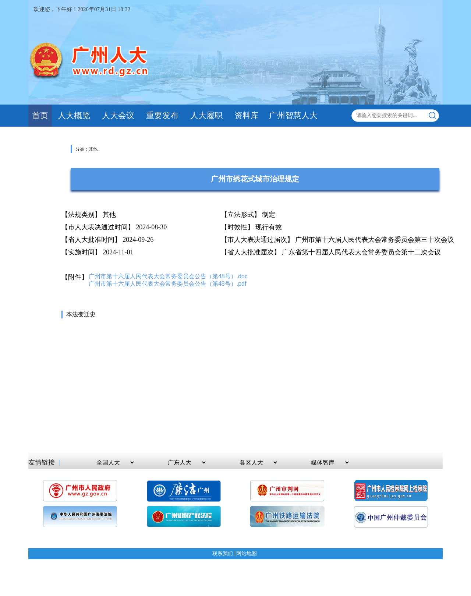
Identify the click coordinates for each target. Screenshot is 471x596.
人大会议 (118, 115)
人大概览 (74, 115)
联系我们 (222, 553)
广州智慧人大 (293, 115)
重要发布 (162, 115)
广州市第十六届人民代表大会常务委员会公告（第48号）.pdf (167, 284)
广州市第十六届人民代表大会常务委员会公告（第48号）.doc (168, 276)
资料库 (246, 115)
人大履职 (206, 115)
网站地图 (246, 553)
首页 (40, 115)
